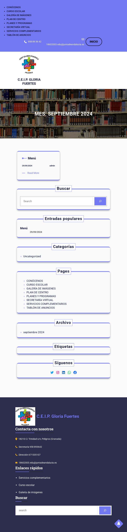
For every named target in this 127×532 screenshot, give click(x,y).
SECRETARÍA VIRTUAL (18, 27)
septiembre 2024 (47, 331)
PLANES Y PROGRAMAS (19, 23)
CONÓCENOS (14, 7)
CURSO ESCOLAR (16, 11)
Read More (38, 146)
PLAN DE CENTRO (16, 19)
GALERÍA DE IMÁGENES (19, 15)
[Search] (83, 200)
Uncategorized (47, 255)
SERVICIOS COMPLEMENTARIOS (24, 31)
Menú (43, 228)
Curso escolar (27, 485)
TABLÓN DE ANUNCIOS (19, 35)
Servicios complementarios (34, 477)
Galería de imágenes (30, 492)
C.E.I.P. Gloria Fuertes (30, 81)
